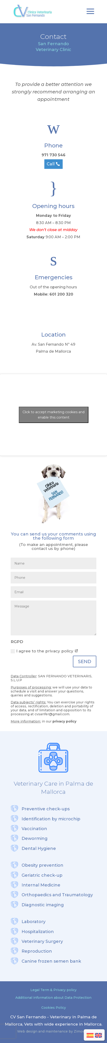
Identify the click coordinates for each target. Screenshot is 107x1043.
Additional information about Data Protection (53, 997)
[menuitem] (90, 1035)
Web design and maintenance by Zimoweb (53, 1031)
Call (51, 164)
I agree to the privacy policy (44, 651)
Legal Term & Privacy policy (53, 990)
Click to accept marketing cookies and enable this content (53, 414)
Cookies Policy (53, 1008)
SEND (84, 661)
